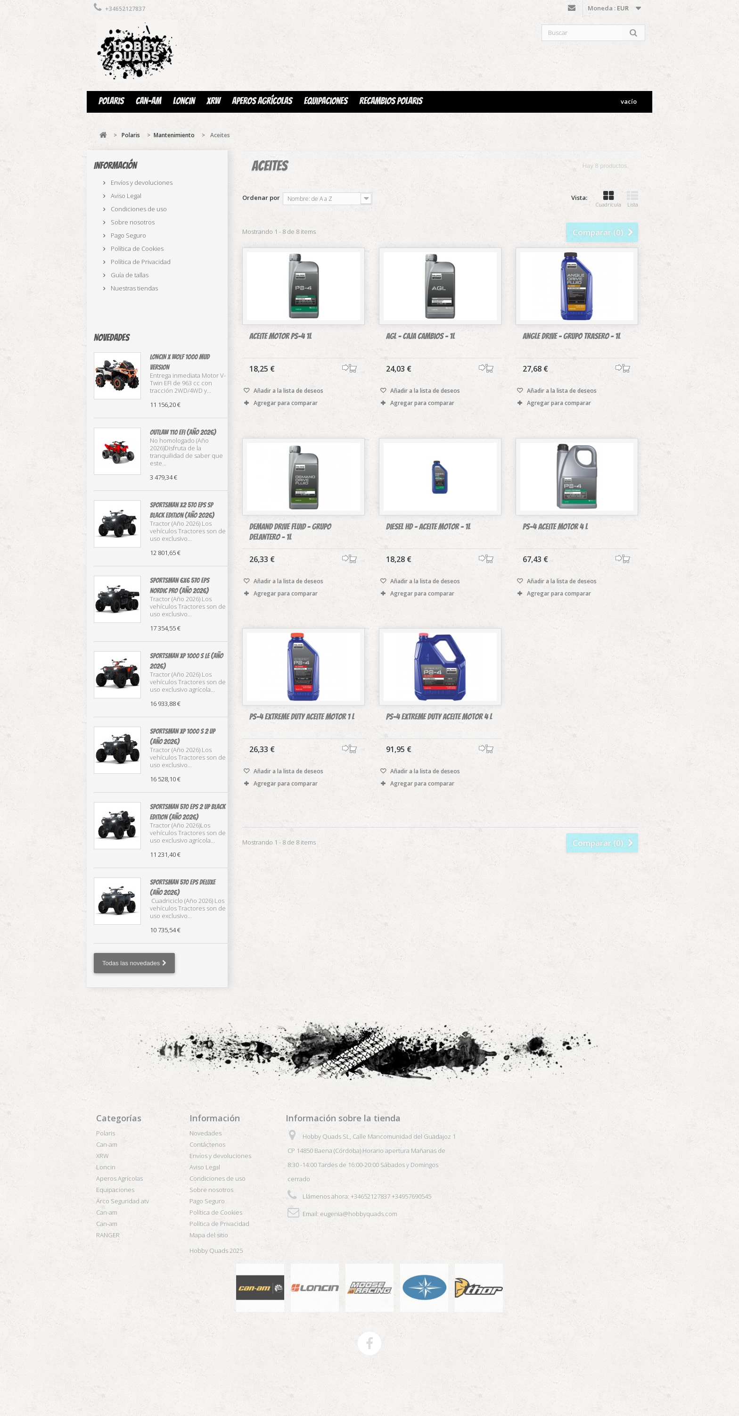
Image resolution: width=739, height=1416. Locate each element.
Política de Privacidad (140, 261)
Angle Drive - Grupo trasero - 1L (572, 336)
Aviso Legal (125, 195)
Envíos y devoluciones (140, 182)
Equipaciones (326, 101)
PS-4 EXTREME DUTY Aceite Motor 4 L (439, 733)
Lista (632, 199)
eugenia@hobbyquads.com (358, 1213)
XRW (213, 101)
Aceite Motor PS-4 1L (280, 336)
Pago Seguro (127, 235)
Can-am (148, 101)
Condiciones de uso (138, 209)
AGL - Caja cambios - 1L (420, 336)
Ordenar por (261, 197)
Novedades (111, 337)
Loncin (184, 101)
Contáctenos (572, 10)
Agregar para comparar (286, 403)
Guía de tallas (128, 275)
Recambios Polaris (390, 101)
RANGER (108, 1235)
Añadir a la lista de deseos (287, 391)
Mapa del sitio (208, 1235)
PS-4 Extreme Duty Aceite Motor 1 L (301, 733)
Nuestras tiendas (133, 288)
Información (115, 165)
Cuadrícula (608, 199)
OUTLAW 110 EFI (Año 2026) (183, 432)
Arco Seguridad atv (122, 1201)
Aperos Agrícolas (262, 101)
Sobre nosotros (132, 222)
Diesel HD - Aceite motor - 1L (428, 542)
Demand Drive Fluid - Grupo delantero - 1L (290, 548)
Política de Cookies (136, 248)
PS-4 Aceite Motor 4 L (555, 542)
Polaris (111, 101)
